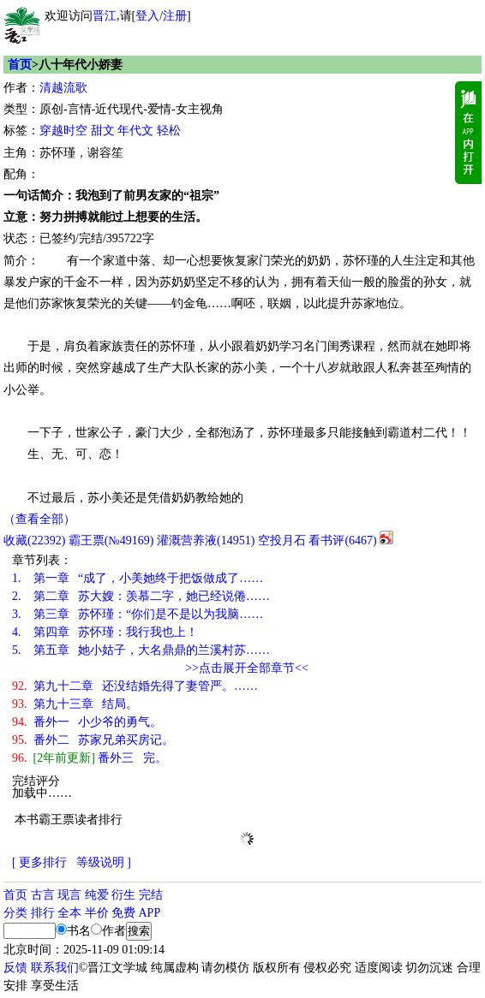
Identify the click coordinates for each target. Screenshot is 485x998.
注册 (175, 15)
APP (150, 912)
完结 (151, 894)
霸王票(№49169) (111, 540)
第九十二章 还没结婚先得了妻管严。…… (135, 686)
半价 (97, 912)
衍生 (123, 894)
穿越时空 (63, 130)
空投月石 (282, 540)
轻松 (169, 130)
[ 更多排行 (39, 862)
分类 (15, 912)
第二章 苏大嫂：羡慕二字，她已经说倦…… (141, 596)
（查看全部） (39, 519)
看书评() (342, 540)
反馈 (15, 967)
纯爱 (97, 894)
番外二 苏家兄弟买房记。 (93, 740)
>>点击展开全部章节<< (246, 668)
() (34, 540)
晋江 (105, 15)
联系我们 (55, 967)
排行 (43, 912)
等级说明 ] (103, 862)
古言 (43, 894)
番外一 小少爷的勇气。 (87, 722)
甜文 (103, 130)
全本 (69, 912)
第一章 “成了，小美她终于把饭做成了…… (137, 578)
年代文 (135, 130)
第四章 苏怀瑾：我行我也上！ (105, 632)
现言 (69, 894)
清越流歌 (63, 87)
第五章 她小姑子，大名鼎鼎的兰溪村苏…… (141, 650)
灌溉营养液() (205, 540)
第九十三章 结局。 (75, 704)
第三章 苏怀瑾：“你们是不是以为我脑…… (137, 614)
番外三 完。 (89, 757)
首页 (20, 64)
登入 (147, 15)
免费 (123, 912)
